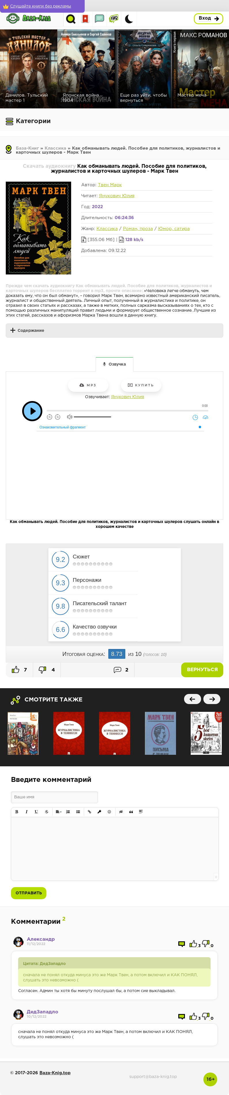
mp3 (88, 385)
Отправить (29, 893)
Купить (141, 385)
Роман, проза (138, 229)
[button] (16, 812)
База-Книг (27, 148)
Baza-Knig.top (55, 1073)
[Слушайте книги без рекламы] (42, 6)
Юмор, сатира (174, 229)
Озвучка (117, 364)
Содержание (31, 330)
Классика (55, 148)
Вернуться (203, 670)
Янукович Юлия (117, 196)
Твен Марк (110, 185)
